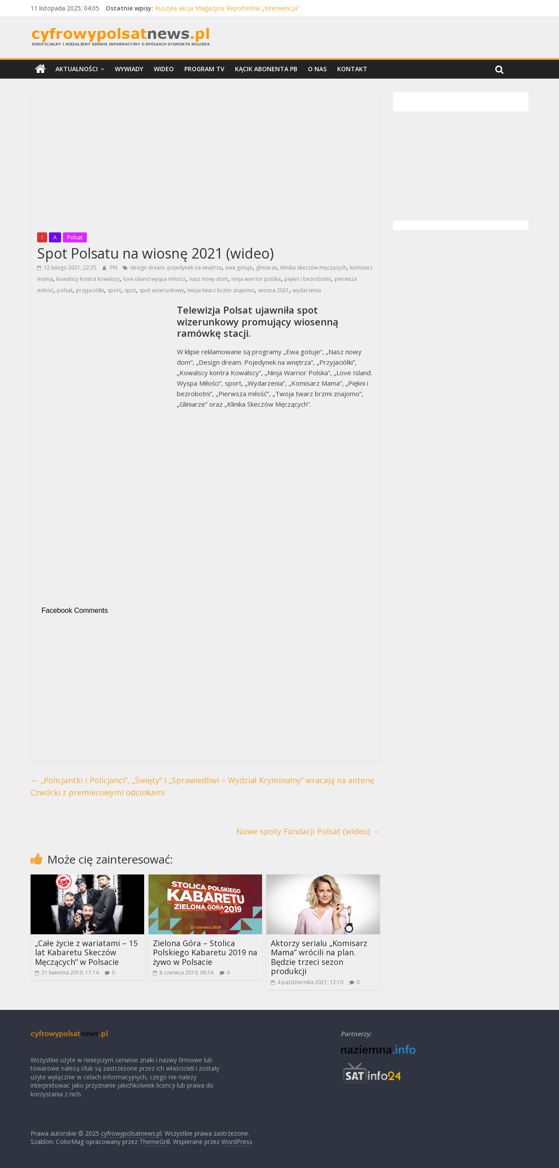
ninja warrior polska (256, 279)
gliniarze (266, 267)
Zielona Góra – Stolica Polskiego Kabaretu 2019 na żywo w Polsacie (205, 952)
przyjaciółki (90, 290)
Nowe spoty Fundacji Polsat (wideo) (308, 831)
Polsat (75, 237)
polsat (64, 290)
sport (114, 290)
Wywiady (129, 69)
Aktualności (76, 69)
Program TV (204, 69)
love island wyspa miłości (154, 279)
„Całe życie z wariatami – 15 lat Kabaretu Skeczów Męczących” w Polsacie (86, 952)
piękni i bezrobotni (307, 279)
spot (130, 290)
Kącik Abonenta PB (266, 69)
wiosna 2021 (273, 290)
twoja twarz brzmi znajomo (221, 290)
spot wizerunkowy (161, 290)
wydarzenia (307, 290)
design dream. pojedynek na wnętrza (176, 267)
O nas (317, 69)
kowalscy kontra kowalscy (88, 279)
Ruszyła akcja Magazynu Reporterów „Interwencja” (227, 8)
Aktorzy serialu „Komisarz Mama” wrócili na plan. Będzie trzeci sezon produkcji (319, 957)
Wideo (164, 69)
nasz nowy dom (208, 279)
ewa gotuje (238, 267)
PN (114, 267)
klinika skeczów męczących (313, 267)
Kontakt (352, 69)
